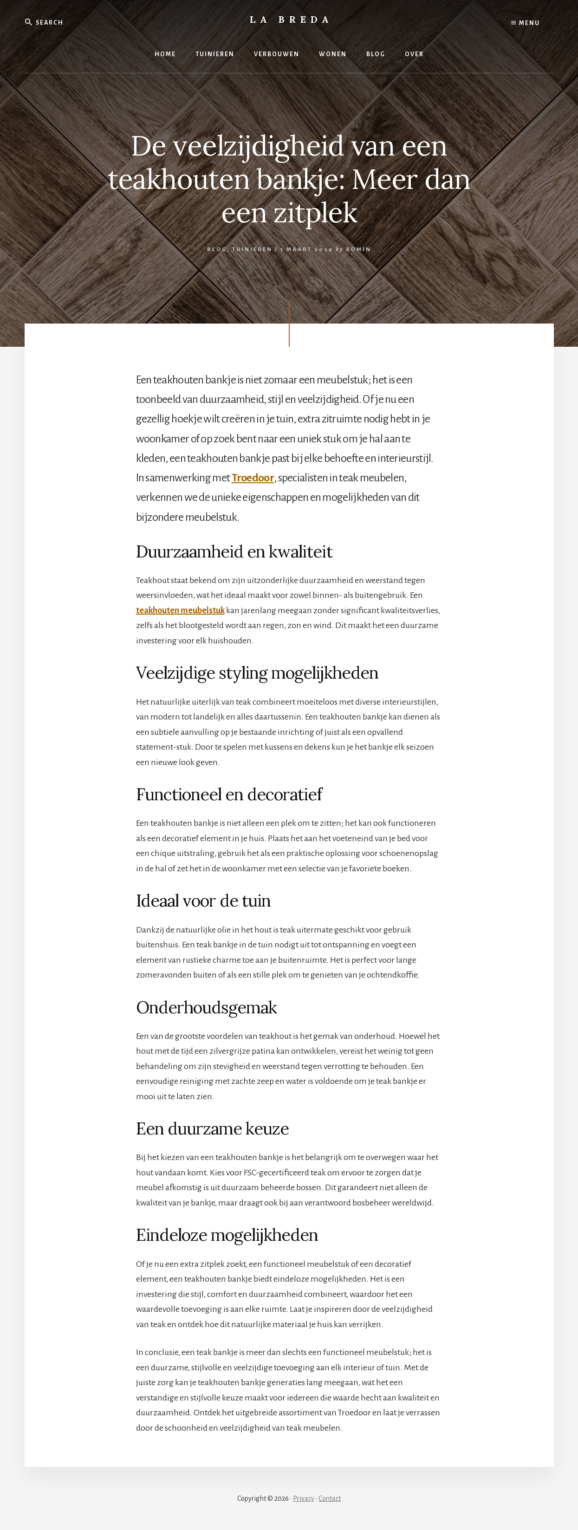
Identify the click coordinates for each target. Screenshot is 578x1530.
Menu (525, 23)
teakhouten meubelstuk (180, 610)
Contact (329, 1498)
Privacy (303, 1498)
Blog (217, 249)
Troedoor (253, 478)
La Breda (291, 19)
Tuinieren (252, 249)
